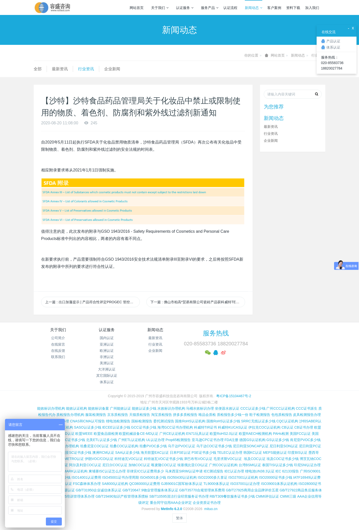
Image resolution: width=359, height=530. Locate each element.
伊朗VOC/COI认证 (99, 459)
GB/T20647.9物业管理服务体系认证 (150, 490)
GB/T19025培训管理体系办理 (72, 496)
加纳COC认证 (139, 465)
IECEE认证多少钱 (116, 427)
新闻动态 (253, 8)
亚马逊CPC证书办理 (208, 440)
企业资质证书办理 (207, 503)
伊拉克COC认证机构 (264, 427)
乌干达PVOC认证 (181, 446)
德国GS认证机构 (252, 440)
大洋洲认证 (106, 369)
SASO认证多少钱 (87, 427)
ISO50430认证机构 (182, 477)
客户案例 (274, 8)
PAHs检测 (281, 434)
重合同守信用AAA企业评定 (171, 503)
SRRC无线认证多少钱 (258, 421)
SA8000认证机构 (115, 484)
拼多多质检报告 (185, 415)
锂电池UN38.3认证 (259, 471)
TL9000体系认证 (216, 484)
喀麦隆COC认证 (163, 465)
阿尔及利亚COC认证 (85, 465)
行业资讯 (86, 69)
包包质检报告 (281, 415)
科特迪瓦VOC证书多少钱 (163, 459)
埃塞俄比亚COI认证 (192, 465)
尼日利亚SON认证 (283, 446)
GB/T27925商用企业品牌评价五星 (252, 490)
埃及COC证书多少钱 (283, 459)
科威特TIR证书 (205, 427)
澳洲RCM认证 (103, 452)
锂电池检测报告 (118, 421)
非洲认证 (107, 357)
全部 (38, 69)
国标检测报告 (141, 421)
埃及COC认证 (255, 459)
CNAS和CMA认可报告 (87, 421)
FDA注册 (231, 440)
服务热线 (216, 333)
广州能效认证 (120, 408)
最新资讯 (60, 69)
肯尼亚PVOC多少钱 (305, 440)
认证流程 (230, 8)
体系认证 (107, 382)
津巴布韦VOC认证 (198, 459)
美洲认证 (107, 363)
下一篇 (197, 302)
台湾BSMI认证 (250, 465)
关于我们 (160, 8)
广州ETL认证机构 (131, 440)
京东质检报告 (117, 415)
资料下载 (293, 8)
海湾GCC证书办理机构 (175, 427)
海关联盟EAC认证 (155, 452)
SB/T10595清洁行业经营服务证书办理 (179, 496)
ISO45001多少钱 (153, 477)
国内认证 (107, 338)
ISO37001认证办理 (245, 484)
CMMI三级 (288, 496)
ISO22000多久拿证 (212, 477)
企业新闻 (112, 69)
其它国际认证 (106, 376)
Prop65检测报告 (178, 440)
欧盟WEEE (83, 434)
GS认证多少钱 (278, 440)
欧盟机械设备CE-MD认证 (138, 434)
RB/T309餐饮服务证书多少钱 (232, 496)
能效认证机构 (76, 408)
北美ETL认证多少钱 (101, 440)
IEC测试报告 (213, 471)
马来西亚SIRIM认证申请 (184, 471)
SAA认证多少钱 (127, 452)
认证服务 (184, 8)
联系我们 (58, 357)
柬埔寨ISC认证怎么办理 (107, 471)
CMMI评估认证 (267, 496)
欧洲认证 (107, 351)
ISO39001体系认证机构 (279, 484)
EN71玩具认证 (197, 434)
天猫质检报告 (139, 415)
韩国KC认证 (252, 452)
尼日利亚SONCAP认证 (251, 446)
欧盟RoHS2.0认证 (224, 434)
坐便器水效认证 (227, 408)
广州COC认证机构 (223, 465)
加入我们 (312, 8)
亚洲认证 (107, 344)
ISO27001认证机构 (243, 477)
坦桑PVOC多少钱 (153, 446)
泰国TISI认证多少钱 (277, 465)
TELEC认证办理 (229, 452)
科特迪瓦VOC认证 (128, 459)
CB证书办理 (303, 427)
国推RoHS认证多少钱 (223, 421)
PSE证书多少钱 (204, 452)
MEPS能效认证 (275, 452)
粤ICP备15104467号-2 (233, 396)
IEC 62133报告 (287, 471)
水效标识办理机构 (171, 408)
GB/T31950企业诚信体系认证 (99, 490)
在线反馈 (58, 351)
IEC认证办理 (234, 471)
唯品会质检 (207, 415)
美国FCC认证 (300, 434)
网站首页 (137, 8)
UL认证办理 (155, 440)
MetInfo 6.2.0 (171, 509)
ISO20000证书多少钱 (275, 477)
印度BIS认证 (297, 452)
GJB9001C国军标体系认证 (181, 484)
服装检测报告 (95, 415)
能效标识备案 (98, 408)
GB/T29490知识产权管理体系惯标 (121, 496)
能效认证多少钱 (144, 408)
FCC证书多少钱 (72, 440)
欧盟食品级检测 (106, 434)
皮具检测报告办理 (307, 415)
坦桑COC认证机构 (124, 446)
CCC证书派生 (306, 408)
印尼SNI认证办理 (307, 465)
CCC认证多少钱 (252, 408)
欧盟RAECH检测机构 (255, 434)
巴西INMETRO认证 (69, 459)
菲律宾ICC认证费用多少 (145, 471)
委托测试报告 (163, 421)
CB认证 (287, 427)
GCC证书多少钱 (143, 427)
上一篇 (92, 302)
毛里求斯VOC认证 (227, 459)
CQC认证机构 (287, 421)
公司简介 (58, 338)
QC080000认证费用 (144, 484)
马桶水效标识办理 (200, 408)
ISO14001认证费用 (86, 477)
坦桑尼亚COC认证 (94, 446)
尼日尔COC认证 (114, 465)
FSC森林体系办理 (87, 484)
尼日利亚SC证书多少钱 (73, 452)
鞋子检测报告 (259, 415)
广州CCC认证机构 (280, 408)
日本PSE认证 (180, 452)
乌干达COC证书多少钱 (214, 446)
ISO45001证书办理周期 (120, 477)
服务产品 (209, 8)
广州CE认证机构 (172, 434)
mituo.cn (210, 509)
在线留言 (58, 344)
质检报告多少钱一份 (232, 415)
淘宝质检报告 (161, 415)
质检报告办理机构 (70, 415)
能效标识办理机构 (51, 408)
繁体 (179, 518)
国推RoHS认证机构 (190, 421)
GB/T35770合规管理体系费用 (202, 490)
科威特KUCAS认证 (232, 427)
